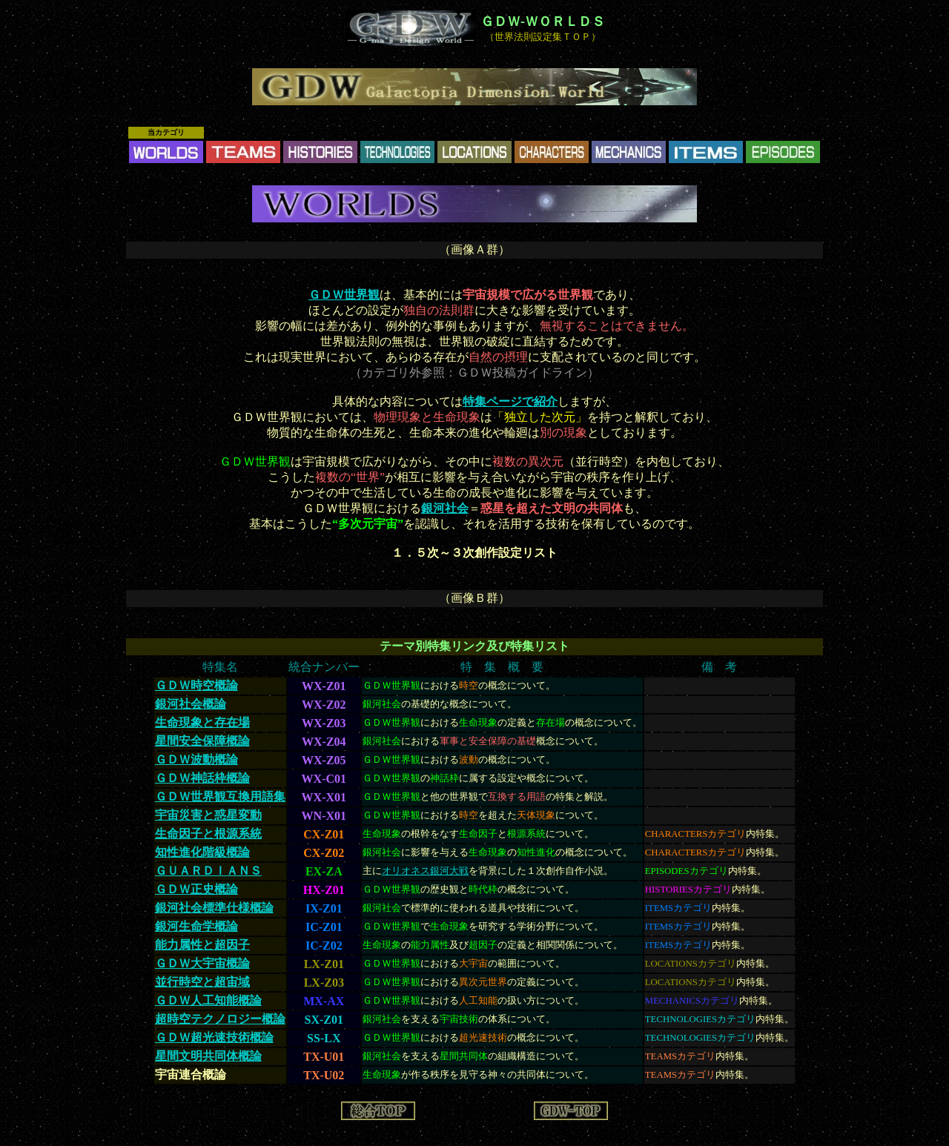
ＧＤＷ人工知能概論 (208, 1000)
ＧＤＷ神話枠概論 (202, 778)
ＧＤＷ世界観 (344, 294)
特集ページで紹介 (510, 401)
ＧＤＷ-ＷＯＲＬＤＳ (542, 21)
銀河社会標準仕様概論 (214, 907)
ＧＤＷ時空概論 (196, 685)
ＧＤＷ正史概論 (196, 889)
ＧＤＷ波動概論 (196, 759)
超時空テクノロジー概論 (220, 1019)
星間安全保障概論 (202, 741)
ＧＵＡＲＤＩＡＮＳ (208, 870)
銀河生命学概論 (196, 926)
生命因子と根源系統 (208, 833)
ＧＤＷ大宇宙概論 (202, 963)
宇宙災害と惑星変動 (208, 815)
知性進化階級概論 (202, 852)
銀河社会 (445, 508)
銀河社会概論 (190, 704)
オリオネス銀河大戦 (425, 871)
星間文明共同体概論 (208, 1056)
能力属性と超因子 (202, 944)
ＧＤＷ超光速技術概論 (214, 1037)
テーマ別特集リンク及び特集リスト (474, 646)
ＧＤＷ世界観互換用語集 (220, 796)
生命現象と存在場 (202, 722)
